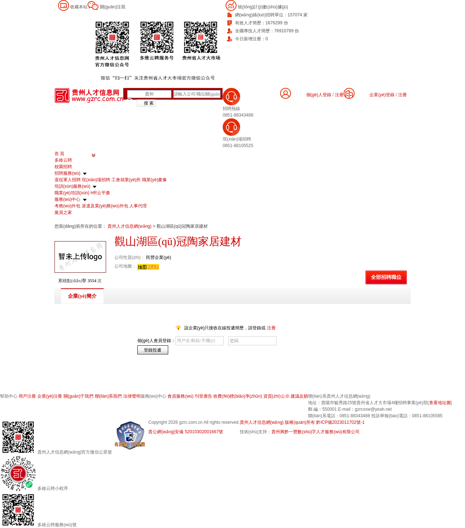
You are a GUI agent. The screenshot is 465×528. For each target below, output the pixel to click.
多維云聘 (63, 160)
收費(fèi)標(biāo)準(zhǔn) (237, 396)
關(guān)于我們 (79, 396)
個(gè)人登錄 (318, 94)
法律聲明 (132, 396)
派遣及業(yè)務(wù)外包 (105, 205)
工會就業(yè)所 (126, 179)
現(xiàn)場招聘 (96, 179)
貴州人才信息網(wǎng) (130, 226)
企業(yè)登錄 (382, 94)
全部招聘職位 (386, 277)
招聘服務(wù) (67, 173)
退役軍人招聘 (67, 179)
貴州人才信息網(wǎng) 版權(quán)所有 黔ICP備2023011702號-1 (302, 422)
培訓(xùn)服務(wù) (72, 186)
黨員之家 (63, 212)
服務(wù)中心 (67, 199)
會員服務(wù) (180, 396)
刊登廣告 (203, 396)
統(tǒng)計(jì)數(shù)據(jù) (263, 6)
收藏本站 (79, 6)
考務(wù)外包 (67, 205)
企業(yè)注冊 (49, 396)
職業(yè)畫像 (154, 179)
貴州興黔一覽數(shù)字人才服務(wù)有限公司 (315, 431)
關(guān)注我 (113, 6)
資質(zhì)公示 (276, 396)
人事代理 (138, 205)
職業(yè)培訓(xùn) (71, 192)
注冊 (402, 94)
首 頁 (59, 153)
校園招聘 (63, 166)
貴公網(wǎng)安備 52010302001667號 (185, 431)
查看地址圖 (440, 402)
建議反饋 (299, 396)
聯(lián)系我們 (108, 396)
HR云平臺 (100, 192)
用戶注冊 (27, 396)
